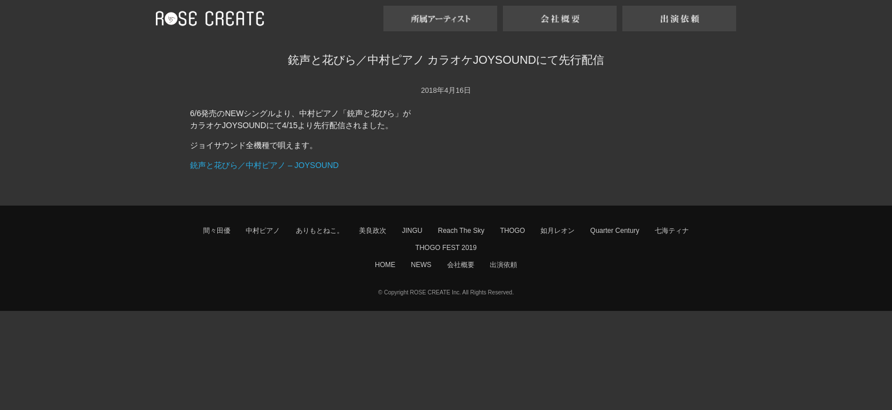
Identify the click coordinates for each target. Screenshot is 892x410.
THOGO (512, 231)
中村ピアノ (263, 231)
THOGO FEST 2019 (446, 248)
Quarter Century (614, 231)
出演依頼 (503, 265)
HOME (385, 265)
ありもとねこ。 (320, 231)
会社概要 (460, 265)
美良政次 (372, 231)
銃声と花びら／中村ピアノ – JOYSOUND (264, 165)
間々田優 (216, 231)
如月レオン (557, 231)
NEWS (421, 265)
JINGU (412, 231)
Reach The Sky (461, 231)
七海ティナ (672, 231)
